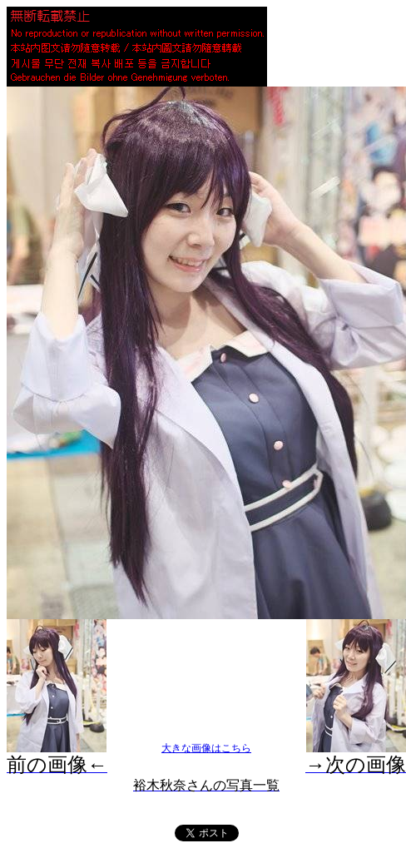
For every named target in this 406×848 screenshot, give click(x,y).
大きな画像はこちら (206, 748)
